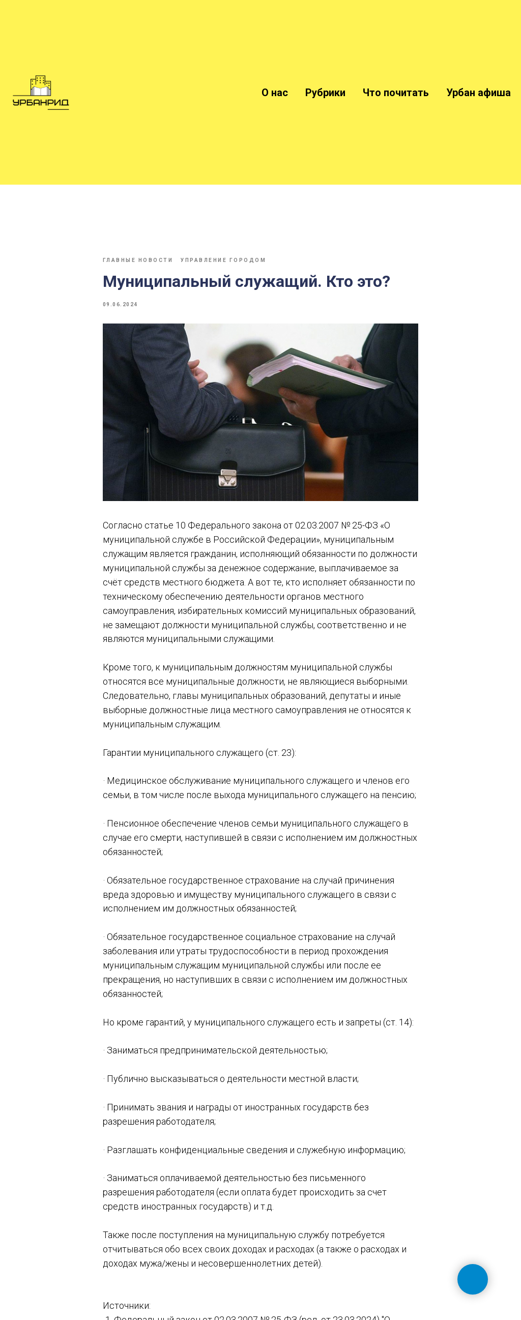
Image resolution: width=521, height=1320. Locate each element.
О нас (275, 92)
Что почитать (396, 92)
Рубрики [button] (325, 92)
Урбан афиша (478, 92)
